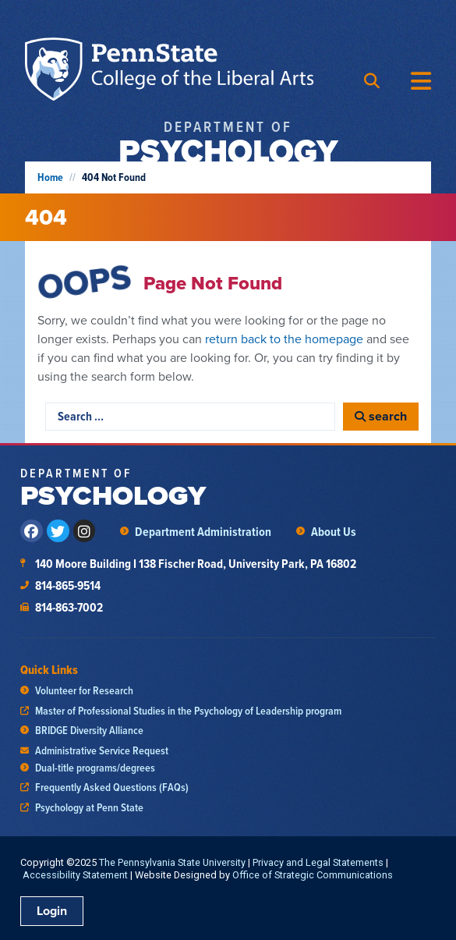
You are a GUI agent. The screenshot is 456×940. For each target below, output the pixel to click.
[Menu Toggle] (421, 81)
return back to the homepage (284, 339)
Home (50, 177)
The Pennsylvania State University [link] (172, 862)
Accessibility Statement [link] (75, 875)
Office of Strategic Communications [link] (312, 875)
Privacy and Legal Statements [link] (318, 862)
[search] (381, 417)
